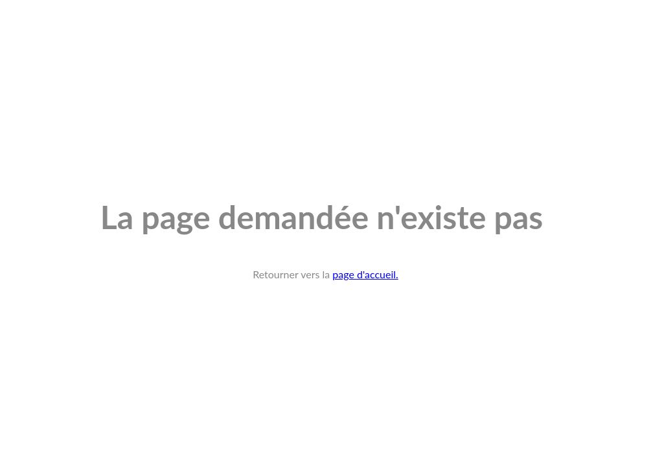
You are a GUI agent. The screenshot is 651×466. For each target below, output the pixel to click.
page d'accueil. (365, 274)
